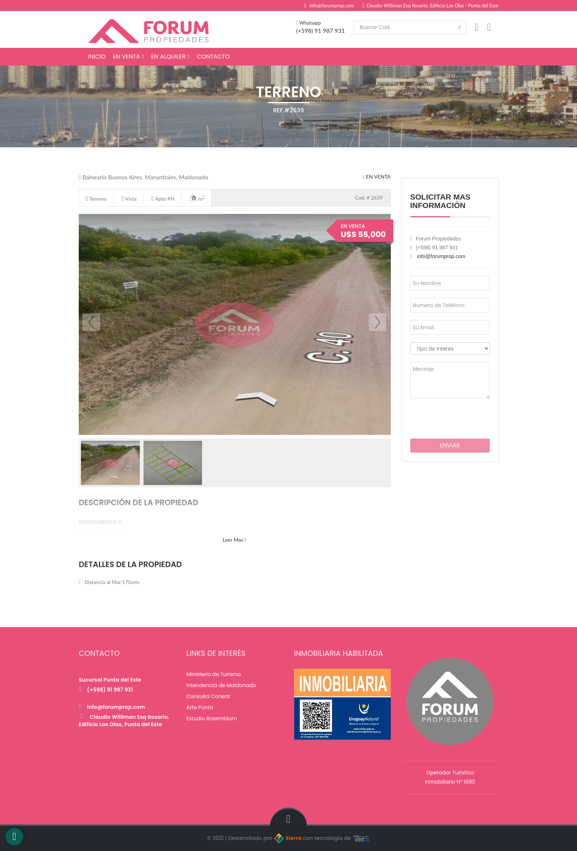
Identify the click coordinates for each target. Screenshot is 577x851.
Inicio (97, 56)
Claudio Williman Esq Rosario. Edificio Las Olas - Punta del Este (430, 5)
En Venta (128, 56)
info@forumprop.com (331, 5)
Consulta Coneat (208, 696)
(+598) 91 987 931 (106, 689)
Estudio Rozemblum (212, 718)
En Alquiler (170, 56)
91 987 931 (330, 30)
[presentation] (453, 417)
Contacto (213, 56)
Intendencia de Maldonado (221, 685)
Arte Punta (200, 707)
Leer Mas (234, 540)
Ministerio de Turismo (214, 674)
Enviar (450, 445)
